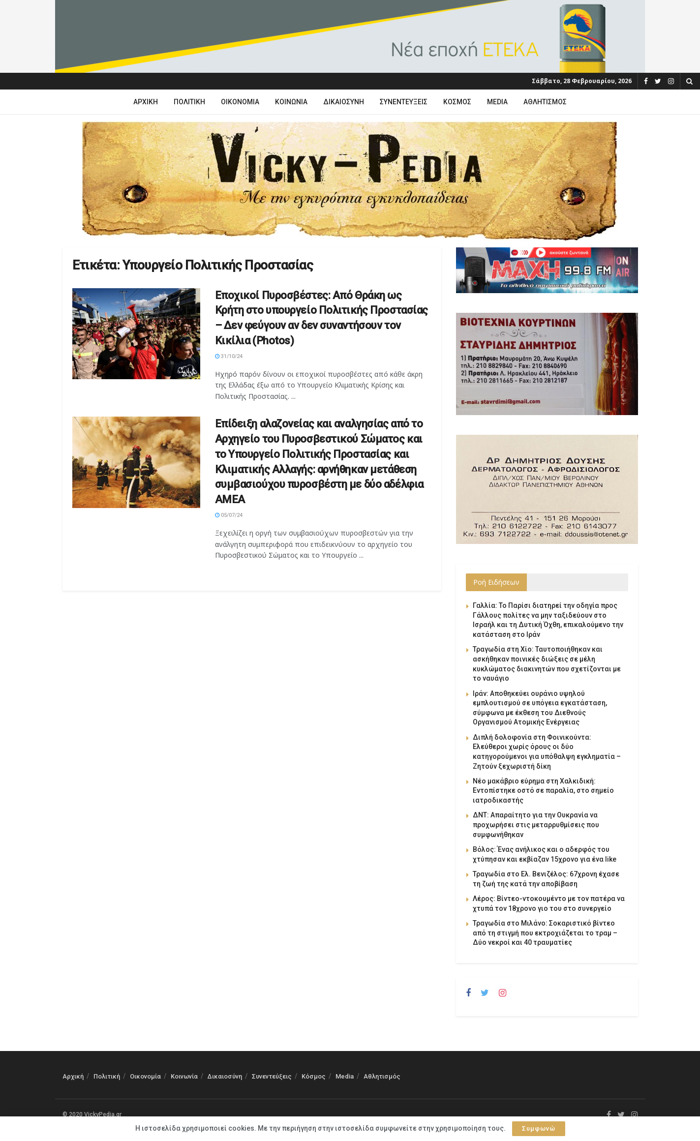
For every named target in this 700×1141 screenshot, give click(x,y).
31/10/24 (229, 356)
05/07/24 (229, 515)
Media (497, 102)
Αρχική (145, 102)
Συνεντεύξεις (403, 102)
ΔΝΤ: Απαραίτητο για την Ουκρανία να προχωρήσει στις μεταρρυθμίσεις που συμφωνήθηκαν (536, 824)
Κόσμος (457, 102)
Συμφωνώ (538, 1128)
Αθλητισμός (545, 102)
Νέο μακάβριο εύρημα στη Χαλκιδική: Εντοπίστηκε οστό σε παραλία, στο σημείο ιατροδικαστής (543, 790)
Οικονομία (240, 102)
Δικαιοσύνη (343, 102)
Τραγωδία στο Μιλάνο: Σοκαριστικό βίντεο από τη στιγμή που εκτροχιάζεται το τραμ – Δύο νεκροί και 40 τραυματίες (545, 932)
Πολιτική (189, 102)
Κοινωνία (291, 102)
